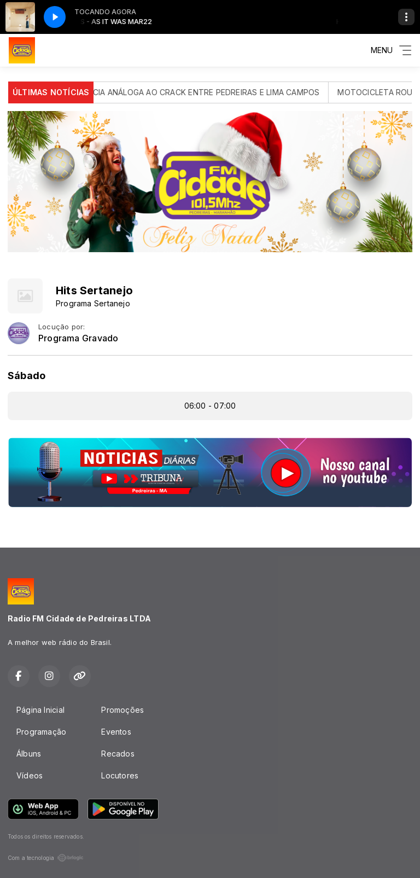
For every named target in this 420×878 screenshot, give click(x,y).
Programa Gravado (78, 338)
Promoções (122, 709)
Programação (41, 731)
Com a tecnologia (46, 858)
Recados (117, 753)
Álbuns (28, 753)
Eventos (116, 731)
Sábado (26, 375)
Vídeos (29, 775)
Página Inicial (40, 709)
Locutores (119, 775)
